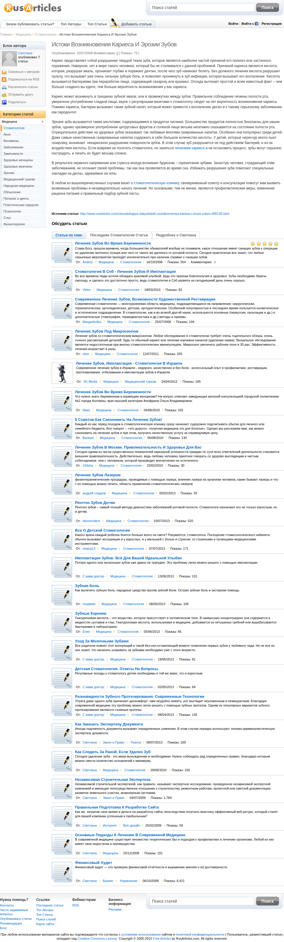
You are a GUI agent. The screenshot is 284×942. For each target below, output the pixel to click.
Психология (12, 211)
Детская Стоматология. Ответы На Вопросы (116, 669)
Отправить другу (20, 94)
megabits (89, 604)
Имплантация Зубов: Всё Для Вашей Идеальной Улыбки (128, 558)
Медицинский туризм (140, 381)
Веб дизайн (131, 825)
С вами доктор (93, 576)
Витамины (11, 141)
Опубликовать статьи (16, 918)
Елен (86, 631)
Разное (136, 742)
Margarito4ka (92, 322)
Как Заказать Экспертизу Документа (109, 724)
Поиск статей (46, 919)
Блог (3, 928)
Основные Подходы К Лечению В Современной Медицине (130, 835)
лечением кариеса (190, 148)
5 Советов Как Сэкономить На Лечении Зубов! (118, 420)
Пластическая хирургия (21, 205)
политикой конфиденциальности (200, 934)
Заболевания (13, 147)
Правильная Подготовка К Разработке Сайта (117, 807)
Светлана (90, 742)
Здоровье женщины (18, 160)
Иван (86, 410)
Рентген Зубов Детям (95, 503)
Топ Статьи (97, 24)
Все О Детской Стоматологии (102, 530)
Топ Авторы (70, 24)
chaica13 (89, 548)
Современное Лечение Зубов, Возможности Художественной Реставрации (145, 299)
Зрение (9, 173)
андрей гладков (94, 493)
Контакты (7, 905)
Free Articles (162, 938)
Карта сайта (45, 924)
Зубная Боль (87, 586)
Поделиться (17, 102)
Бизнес (108, 881)
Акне (7, 134)
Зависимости (13, 153)
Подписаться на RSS (23, 79)
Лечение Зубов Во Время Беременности (113, 243)
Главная (6, 34)
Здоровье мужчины (18, 166)
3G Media (90, 381)
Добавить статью (136, 24)
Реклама (115, 909)
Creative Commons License (97, 938)
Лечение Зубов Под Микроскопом (106, 331)
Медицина (23, 34)
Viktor (87, 289)
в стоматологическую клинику (155, 183)
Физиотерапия (14, 224)
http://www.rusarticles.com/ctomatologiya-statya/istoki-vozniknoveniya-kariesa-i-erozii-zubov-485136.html (154, 213)
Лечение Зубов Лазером (98, 475)
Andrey (88, 262)
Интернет (110, 825)
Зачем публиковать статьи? (30, 24)
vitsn (86, 354)
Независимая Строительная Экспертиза (113, 780)
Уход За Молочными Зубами (101, 641)
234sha (88, 465)
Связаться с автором (23, 71)
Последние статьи (49, 905)
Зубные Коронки (90, 613)
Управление (128, 881)
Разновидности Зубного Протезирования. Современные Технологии (139, 697)
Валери (88, 438)
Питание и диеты (16, 198)
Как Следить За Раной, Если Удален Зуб (113, 752)
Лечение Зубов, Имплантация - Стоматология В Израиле (129, 363)
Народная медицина (19, 185)
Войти (233, 23)
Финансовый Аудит (93, 863)
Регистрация (272, 23)
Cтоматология (45, 34)
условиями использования (141, 934)
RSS (75, 905)
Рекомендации (11, 923)
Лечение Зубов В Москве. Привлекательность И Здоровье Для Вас (138, 447)
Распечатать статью (23, 87)
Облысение (12, 192)
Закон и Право (113, 742)
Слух (7, 217)
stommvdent (91, 521)
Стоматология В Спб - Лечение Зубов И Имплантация (125, 272)
